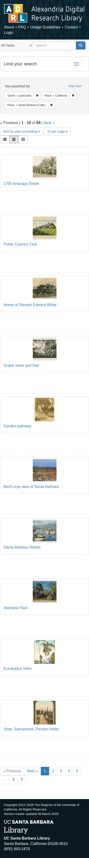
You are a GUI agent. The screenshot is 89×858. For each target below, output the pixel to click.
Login (8, 33)
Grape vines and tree (21, 365)
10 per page (57, 131)
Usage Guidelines (45, 27)
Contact (71, 27)
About (9, 27)
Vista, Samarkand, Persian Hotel (31, 729)
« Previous (12, 771)
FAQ (22, 27)
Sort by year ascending (21, 131)
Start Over (75, 86)
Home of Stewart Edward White (30, 305)
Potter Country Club (20, 244)
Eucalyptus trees (18, 668)
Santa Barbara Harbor (22, 547)
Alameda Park (16, 608)
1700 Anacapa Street (21, 184)
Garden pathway (17, 426)
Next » (49, 123)
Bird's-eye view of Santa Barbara (31, 487)
